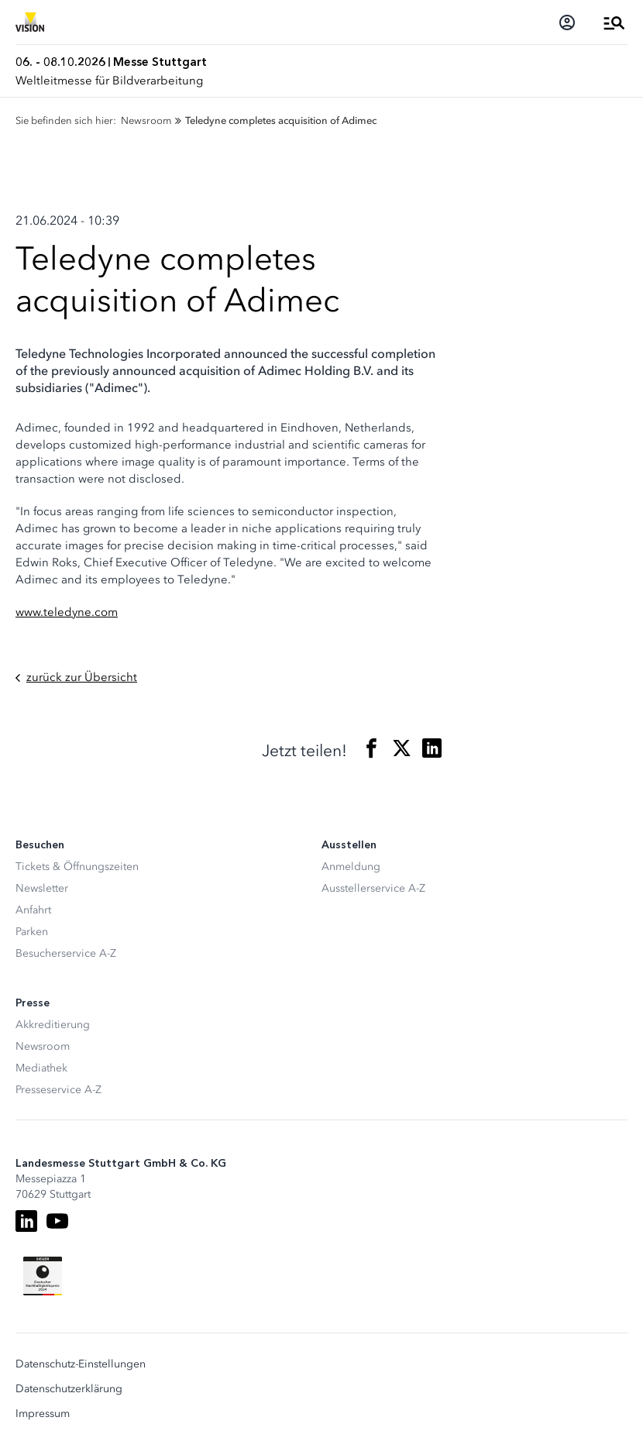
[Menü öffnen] (614, 22)
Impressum (42, 1414)
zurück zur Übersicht (76, 677)
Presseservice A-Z (58, 1089)
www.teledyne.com (66, 612)
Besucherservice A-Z (65, 953)
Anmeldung (351, 866)
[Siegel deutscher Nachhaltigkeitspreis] (42, 1276)
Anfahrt (33, 910)
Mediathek (41, 1068)
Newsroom (42, 1046)
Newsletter (41, 888)
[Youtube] (57, 1221)
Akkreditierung (52, 1024)
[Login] (567, 22)
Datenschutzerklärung (68, 1389)
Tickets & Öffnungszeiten (77, 866)
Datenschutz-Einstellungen (80, 1364)
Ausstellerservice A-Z (373, 888)
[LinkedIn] (26, 1221)
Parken (31, 931)
